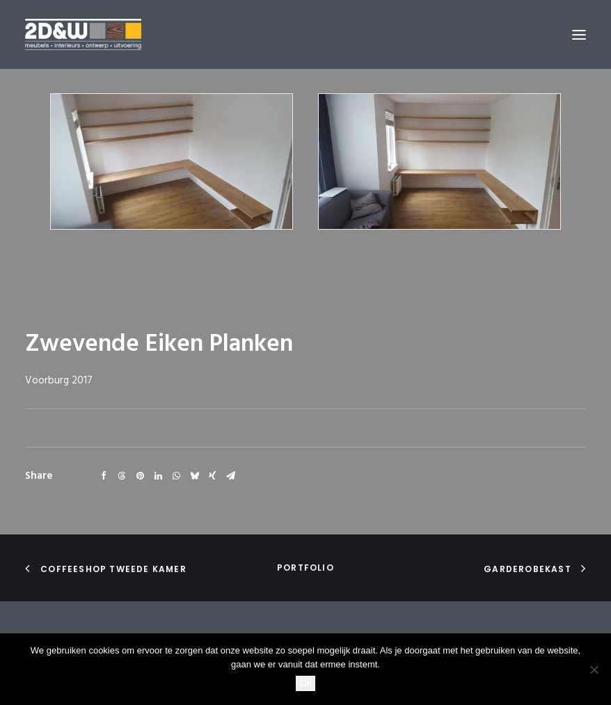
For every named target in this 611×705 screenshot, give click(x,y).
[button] (579, 34)
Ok (306, 683)
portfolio (305, 567)
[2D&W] (83, 34)
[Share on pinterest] (140, 476)
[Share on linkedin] (158, 476)
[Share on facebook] (103, 476)
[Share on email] (230, 476)
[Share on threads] (121, 476)
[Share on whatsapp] (176, 476)
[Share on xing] (212, 476)
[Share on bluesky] (194, 476)
